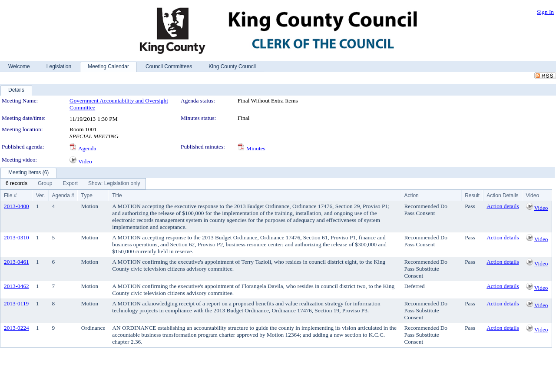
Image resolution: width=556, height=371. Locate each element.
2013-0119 (16, 303)
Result (472, 195)
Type (87, 195)
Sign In (545, 12)
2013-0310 (16, 237)
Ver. (40, 195)
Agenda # (63, 195)
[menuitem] (16, 184)
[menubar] (73, 183)
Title (117, 195)
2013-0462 (16, 286)
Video (85, 161)
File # (10, 195)
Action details (502, 206)
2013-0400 (16, 206)
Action (411, 195)
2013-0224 (16, 328)
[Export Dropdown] (70, 184)
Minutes (255, 148)
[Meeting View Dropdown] (114, 184)
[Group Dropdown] (45, 184)
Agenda (87, 148)
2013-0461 (16, 261)
